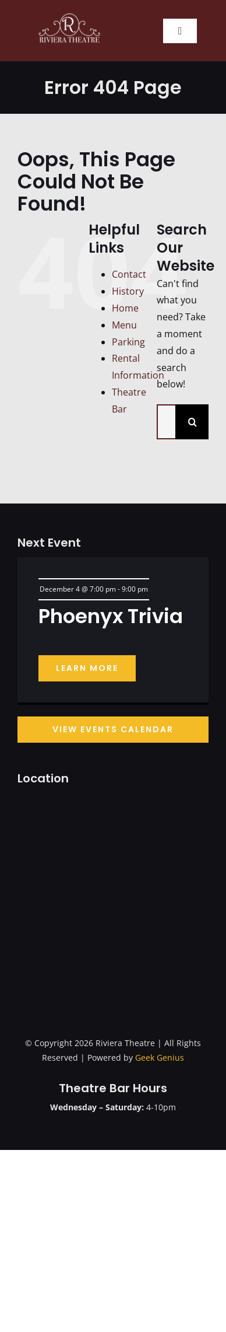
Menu (124, 325)
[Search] (192, 421)
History (128, 291)
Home (125, 308)
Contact (129, 274)
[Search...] (166, 421)
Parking (128, 341)
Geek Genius (159, 1057)
